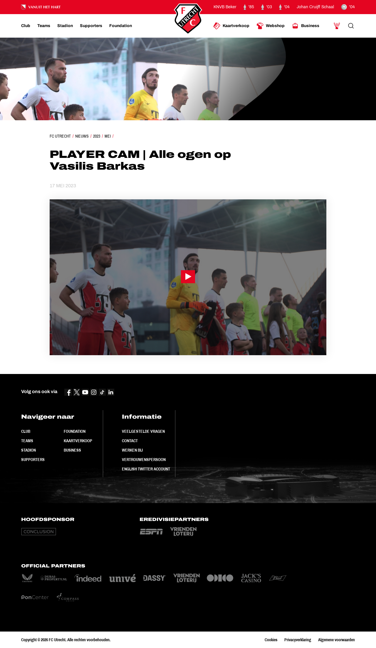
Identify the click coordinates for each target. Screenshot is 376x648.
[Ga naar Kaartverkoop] (231, 26)
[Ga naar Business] (305, 26)
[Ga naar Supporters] (91, 26)
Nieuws (82, 136)
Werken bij (132, 450)
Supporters (33, 459)
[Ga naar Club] (25, 26)
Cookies (271, 639)
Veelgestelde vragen (143, 431)
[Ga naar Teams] (43, 26)
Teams (27, 440)
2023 (96, 136)
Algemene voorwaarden (336, 639)
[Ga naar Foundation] (120, 26)
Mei (108, 136)
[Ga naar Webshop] (270, 26)
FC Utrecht (60, 136)
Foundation (74, 431)
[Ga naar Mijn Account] (336, 26)
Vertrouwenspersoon (144, 459)
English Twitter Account (146, 469)
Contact (130, 440)
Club (25, 431)
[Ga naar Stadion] (65, 26)
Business (72, 450)
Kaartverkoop (78, 440)
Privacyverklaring (297, 639)
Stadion (28, 450)
